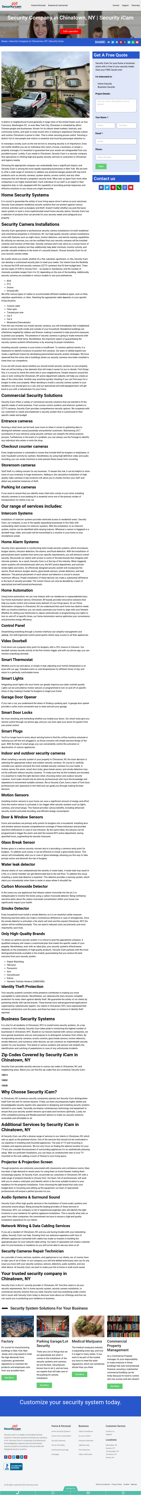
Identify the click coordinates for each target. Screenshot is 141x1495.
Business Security (106, 87)
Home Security (105, 83)
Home (4, 41)
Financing (135, 5)
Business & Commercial (58, 5)
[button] (108, 42)
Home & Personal (38, 5)
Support (125, 5)
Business (84, 1426)
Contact (116, 5)
